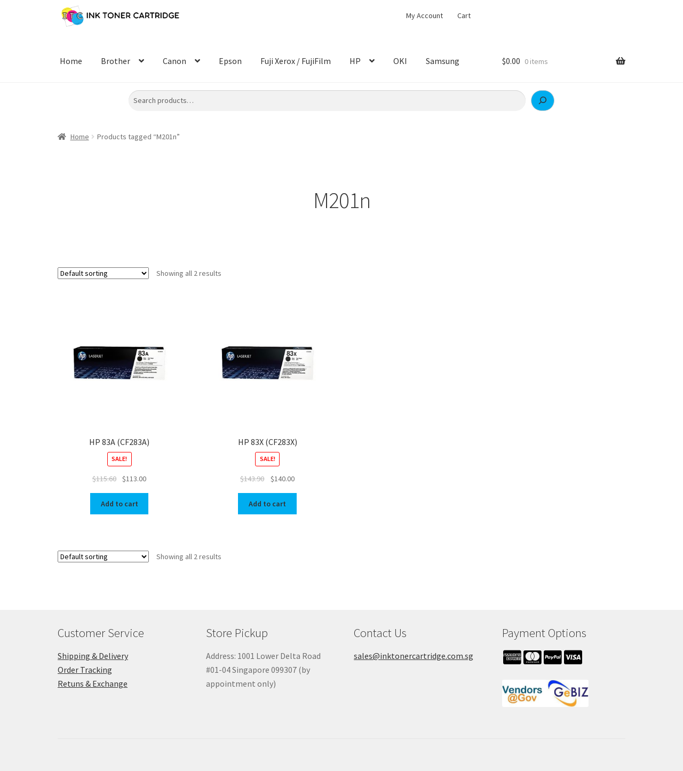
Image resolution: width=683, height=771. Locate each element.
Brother (115, 60)
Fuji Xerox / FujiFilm (295, 60)
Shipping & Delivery (93, 655)
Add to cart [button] (119, 503)
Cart (464, 15)
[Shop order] (103, 273)
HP (355, 60)
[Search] (542, 101)
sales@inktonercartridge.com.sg (413, 655)
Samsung (442, 60)
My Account (424, 15)
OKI (400, 60)
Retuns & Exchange (93, 683)
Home (71, 60)
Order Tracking (85, 669)
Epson (230, 60)
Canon (174, 60)
